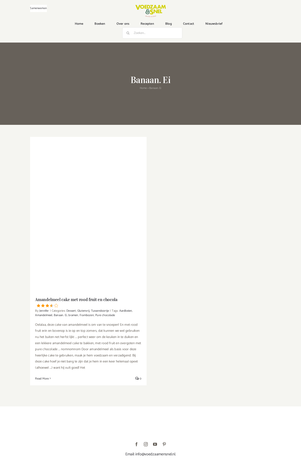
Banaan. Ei (60, 315)
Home (143, 88)
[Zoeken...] (152, 33)
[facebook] (136, 444)
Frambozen (87, 315)
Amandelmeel (43, 315)
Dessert (71, 310)
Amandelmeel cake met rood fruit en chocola (88, 302)
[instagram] (146, 444)
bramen (73, 315)
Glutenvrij (83, 310)
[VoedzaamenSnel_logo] (150, 6)
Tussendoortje (100, 310)
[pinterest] (164, 444)
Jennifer (44, 310)
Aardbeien (125, 310)
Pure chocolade (105, 315)
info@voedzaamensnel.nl (155, 454)
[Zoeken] (128, 33)
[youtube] (155, 444)
